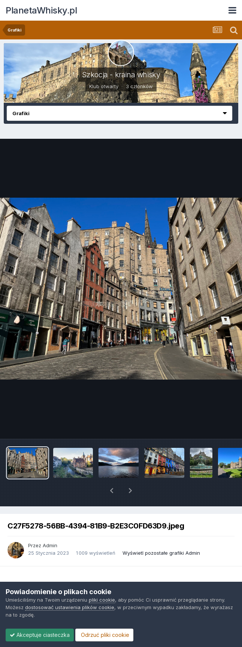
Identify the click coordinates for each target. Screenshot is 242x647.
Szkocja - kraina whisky (121, 74)
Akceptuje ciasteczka (40, 635)
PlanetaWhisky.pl (41, 10)
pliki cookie (102, 600)
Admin (50, 526)
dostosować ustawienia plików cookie (69, 607)
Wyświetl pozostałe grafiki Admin (161, 533)
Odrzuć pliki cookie (104, 635)
